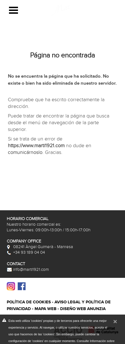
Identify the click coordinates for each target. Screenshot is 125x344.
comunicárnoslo (25, 152)
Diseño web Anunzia (83, 308)
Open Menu (13, 10)
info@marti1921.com (28, 269)
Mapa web (45, 308)
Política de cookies (29, 302)
